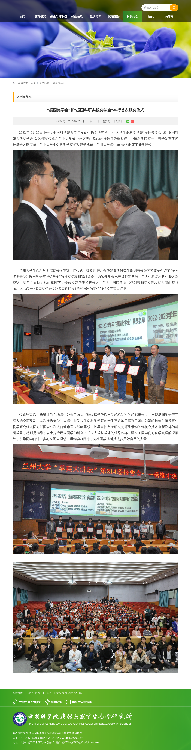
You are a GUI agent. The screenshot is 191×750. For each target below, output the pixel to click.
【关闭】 (118, 121)
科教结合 (132, 16)
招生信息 (77, 16)
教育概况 (40, 16)
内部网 (169, 16)
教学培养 (95, 16)
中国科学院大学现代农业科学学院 (63, 692)
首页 (22, 16)
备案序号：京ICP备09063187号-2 (31, 737)
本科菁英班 (59, 83)
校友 (151, 16)
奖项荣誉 (114, 16)
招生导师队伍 (58, 16)
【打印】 (106, 121)
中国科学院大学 (33, 692)
